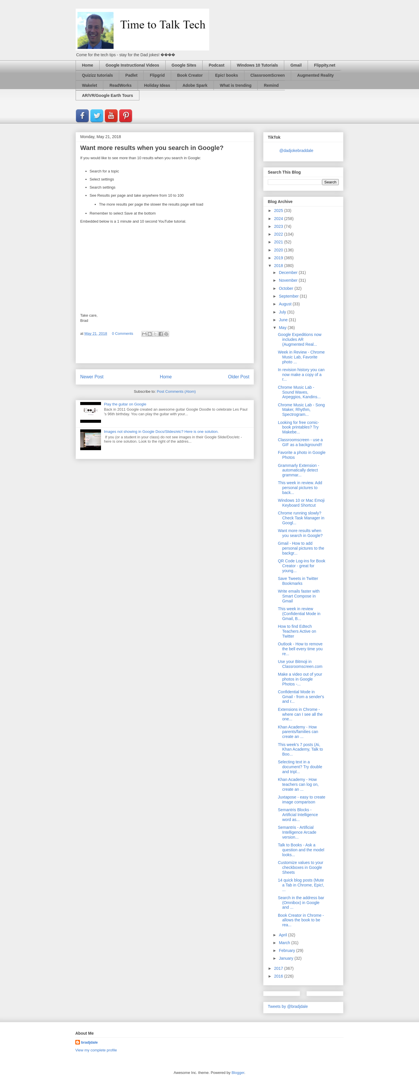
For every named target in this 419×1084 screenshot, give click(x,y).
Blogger (237, 1072)
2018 (279, 265)
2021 (279, 242)
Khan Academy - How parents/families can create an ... (298, 732)
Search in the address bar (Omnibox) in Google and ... (301, 902)
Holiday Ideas (157, 85)
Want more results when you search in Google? (300, 533)
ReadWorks (120, 85)
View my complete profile (96, 1050)
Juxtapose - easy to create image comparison (301, 799)
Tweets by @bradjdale (288, 1006)
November (288, 280)
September (289, 296)
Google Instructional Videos (132, 65)
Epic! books (226, 75)
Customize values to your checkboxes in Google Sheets (300, 867)
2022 (279, 234)
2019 (279, 257)
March (285, 942)
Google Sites (184, 65)
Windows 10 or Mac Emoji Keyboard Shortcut (301, 503)
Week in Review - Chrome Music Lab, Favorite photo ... (301, 357)
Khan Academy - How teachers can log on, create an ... (298, 784)
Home (87, 65)
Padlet (131, 75)
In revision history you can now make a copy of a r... (301, 374)
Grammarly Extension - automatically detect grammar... (298, 470)
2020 (279, 250)
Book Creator (190, 75)
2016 (279, 976)
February (287, 950)
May (283, 327)
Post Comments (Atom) (176, 391)
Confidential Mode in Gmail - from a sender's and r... (301, 697)
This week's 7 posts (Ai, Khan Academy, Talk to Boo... (300, 749)
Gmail (296, 65)
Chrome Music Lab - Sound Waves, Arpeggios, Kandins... (299, 392)
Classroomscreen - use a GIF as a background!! (300, 442)
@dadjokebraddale (296, 150)
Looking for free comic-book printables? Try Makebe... (298, 427)
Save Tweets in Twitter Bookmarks (298, 581)
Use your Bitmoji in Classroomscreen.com (300, 664)
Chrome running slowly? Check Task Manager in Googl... (301, 518)
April (283, 935)
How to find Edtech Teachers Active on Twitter (297, 631)
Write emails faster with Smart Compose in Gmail (298, 596)
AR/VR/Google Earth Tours (107, 95)
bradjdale (89, 1042)
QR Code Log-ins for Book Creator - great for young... (301, 566)
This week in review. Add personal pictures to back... (300, 487)
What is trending (236, 85)
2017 (279, 968)
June (284, 320)
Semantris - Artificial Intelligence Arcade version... (297, 832)
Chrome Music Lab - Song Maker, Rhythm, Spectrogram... (301, 410)
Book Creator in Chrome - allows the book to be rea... (301, 920)
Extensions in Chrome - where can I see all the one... (300, 714)
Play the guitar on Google (125, 404)
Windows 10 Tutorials (257, 65)
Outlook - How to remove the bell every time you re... (300, 649)
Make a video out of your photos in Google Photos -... (300, 679)
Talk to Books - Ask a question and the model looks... (301, 850)
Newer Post (92, 376)
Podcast (216, 65)
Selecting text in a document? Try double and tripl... (300, 767)
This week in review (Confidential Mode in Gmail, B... (299, 613)
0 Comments (122, 333)
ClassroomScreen (267, 75)
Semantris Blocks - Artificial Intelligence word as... (298, 814)
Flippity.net (324, 65)
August (285, 304)
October (286, 288)
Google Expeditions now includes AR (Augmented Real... (299, 339)
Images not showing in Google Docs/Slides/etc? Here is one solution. (161, 431)
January (286, 958)
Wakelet (89, 85)
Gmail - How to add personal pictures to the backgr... (301, 548)
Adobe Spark (194, 85)
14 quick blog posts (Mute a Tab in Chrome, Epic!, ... (301, 885)
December (288, 272)
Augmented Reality (315, 75)
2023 (279, 226)
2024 (279, 218)
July (283, 312)
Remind (271, 85)
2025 (279, 210)
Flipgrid (157, 75)
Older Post (238, 376)
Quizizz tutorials (97, 75)
